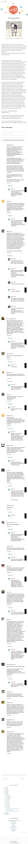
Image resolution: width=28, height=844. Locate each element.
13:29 (14, 430)
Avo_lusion (9, 352)
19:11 (14, 530)
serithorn (9, 443)
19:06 (14, 576)
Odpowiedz (9, 181)
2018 (6, 786)
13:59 (13, 718)
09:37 (9, 468)
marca (7, 803)
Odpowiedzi (10, 184)
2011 (6, 811)
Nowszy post (5, 776)
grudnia (7, 793)
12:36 (12, 701)
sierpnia (7, 797)
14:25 (15, 304)
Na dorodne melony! (9, 808)
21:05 (11, 370)
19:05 (14, 555)
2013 (6, 792)
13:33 (14, 405)
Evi (7, 468)
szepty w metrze (13, 821)
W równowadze (13, 828)
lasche (8, 590)
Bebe (12, 187)
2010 (6, 812)
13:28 (14, 382)
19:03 (14, 680)
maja (7, 801)
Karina (12, 280)
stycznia (7, 805)
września (7, 796)
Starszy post (23, 776)
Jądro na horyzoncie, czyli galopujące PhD (13, 809)
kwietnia (7, 802)
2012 (6, 810)
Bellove (8, 229)
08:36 (12, 443)
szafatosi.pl (9, 730)
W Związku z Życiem (13, 825)
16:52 (16, 520)
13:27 (14, 339)
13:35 (14, 458)
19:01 (14, 647)
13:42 (14, 217)
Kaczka (8, 370)
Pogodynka (9, 143)
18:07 (13, 143)
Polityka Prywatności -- (14, 840)
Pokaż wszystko (24, 830)
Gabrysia (8, 701)
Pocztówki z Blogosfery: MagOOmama (12, 807)
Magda (8, 690)
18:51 (15, 662)
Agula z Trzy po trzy (11, 520)
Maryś (8, 199)
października (8, 795)
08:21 (12, 413)
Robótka (13, 823)
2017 (6, 787)
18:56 (13, 730)
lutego (7, 804)
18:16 (10, 199)
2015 (6, 790)
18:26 (11, 229)
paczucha (9, 544)
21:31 (11, 590)
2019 (6, 785)
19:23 (12, 352)
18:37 (15, 317)
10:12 (15, 280)
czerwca (7, 800)
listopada (7, 794)
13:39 (14, 187)
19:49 (15, 294)
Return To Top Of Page (14, 842)
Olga (8, 564)
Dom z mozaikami (10, 317)
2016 (6, 788)
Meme (8, 617)
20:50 (10, 564)
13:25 (14, 266)
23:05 (11, 690)
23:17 (10, 617)
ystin (8, 392)
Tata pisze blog (10, 662)
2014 (6, 791)
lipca (7, 799)
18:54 (14, 287)
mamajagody (9, 718)
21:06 (10, 392)
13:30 (14, 513)
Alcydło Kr (9, 413)
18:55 (14, 609)
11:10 (13, 503)
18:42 (12, 544)
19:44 (15, 257)
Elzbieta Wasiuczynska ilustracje (13, 818)
